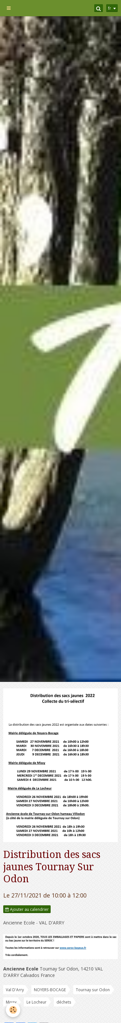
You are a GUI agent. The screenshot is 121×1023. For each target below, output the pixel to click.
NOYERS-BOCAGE (50, 989)
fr (109, 8)
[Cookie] (13, 1010)
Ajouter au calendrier (27, 909)
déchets (63, 1002)
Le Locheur (36, 1002)
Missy (11, 1002)
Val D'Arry (15, 989)
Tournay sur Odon (93, 989)
